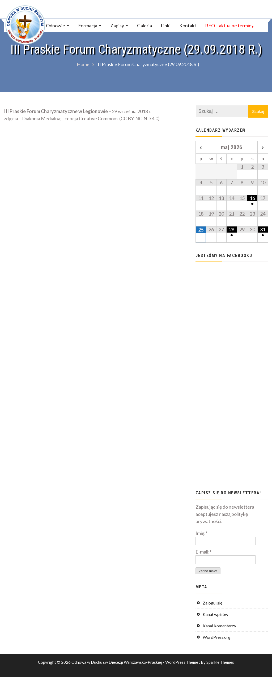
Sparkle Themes (220, 662)
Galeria (144, 25)
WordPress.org (217, 637)
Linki (166, 25)
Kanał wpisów (215, 614)
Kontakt (187, 25)
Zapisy (117, 25)
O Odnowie (53, 25)
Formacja (87, 25)
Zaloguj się (212, 602)
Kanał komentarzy (219, 625)
